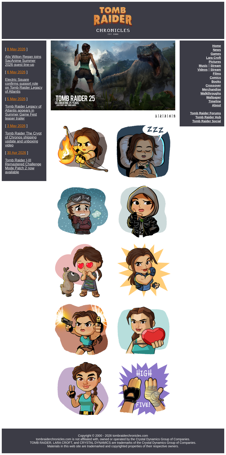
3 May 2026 (16, 126)
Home (216, 46)
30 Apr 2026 (16, 153)
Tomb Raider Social (206, 121)
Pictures (215, 61)
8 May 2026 (16, 49)
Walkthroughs (210, 93)
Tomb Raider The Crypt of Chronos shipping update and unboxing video (23, 139)
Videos (203, 69)
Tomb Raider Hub (208, 117)
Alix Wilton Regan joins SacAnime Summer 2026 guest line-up (23, 61)
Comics (215, 77)
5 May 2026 (16, 99)
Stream (216, 65)
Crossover (213, 85)
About (216, 105)
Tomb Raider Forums (205, 113)
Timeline (214, 101)
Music (203, 65)
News (217, 50)
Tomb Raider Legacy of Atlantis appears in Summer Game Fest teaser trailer (23, 112)
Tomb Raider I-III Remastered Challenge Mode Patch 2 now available (23, 166)
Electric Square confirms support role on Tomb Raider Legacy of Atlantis (23, 85)
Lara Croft (213, 57)
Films (217, 73)
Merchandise (211, 89)
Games (216, 53)
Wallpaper (213, 97)
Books (216, 81)
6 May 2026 (16, 72)
